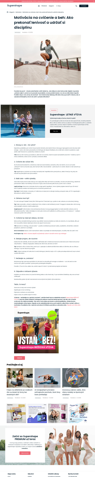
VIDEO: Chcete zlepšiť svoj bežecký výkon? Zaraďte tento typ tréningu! (44, 233)
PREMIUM (44, 6)
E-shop (58, 6)
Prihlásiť (83, 6)
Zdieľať (19, 358)
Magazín (51, 6)
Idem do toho (24, 453)
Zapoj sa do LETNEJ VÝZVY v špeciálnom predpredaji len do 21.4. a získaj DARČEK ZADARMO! (47, 1)
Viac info (55, 131)
